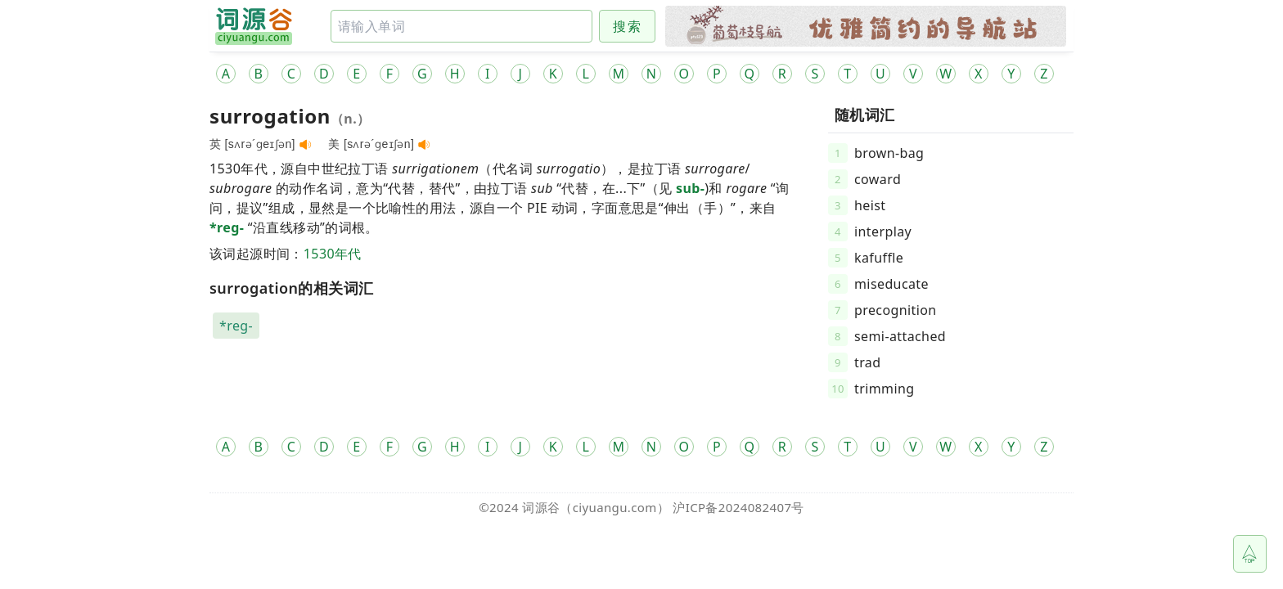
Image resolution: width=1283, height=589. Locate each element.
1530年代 (333, 254)
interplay (883, 232)
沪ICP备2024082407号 (738, 507)
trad (867, 362)
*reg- (226, 227)
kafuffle (878, 258)
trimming (884, 389)
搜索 (627, 26)
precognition (895, 310)
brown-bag (889, 153)
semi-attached (900, 336)
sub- (690, 188)
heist (869, 205)
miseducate (891, 284)
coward (877, 179)
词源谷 (541, 507)
